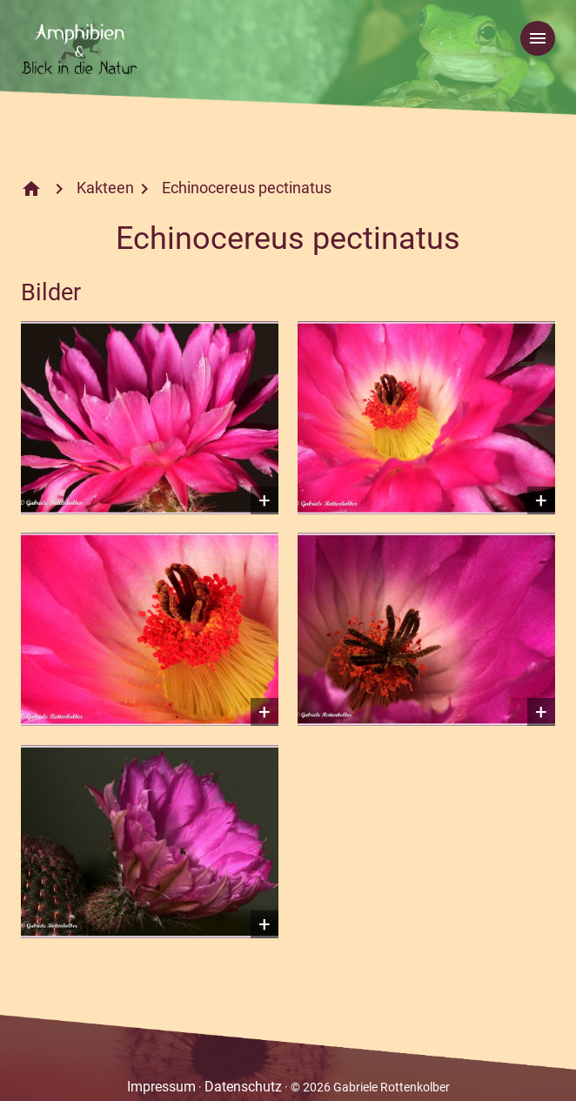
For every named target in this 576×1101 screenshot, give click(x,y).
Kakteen (105, 187)
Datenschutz (243, 1086)
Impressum (161, 1086)
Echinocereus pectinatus (247, 187)
